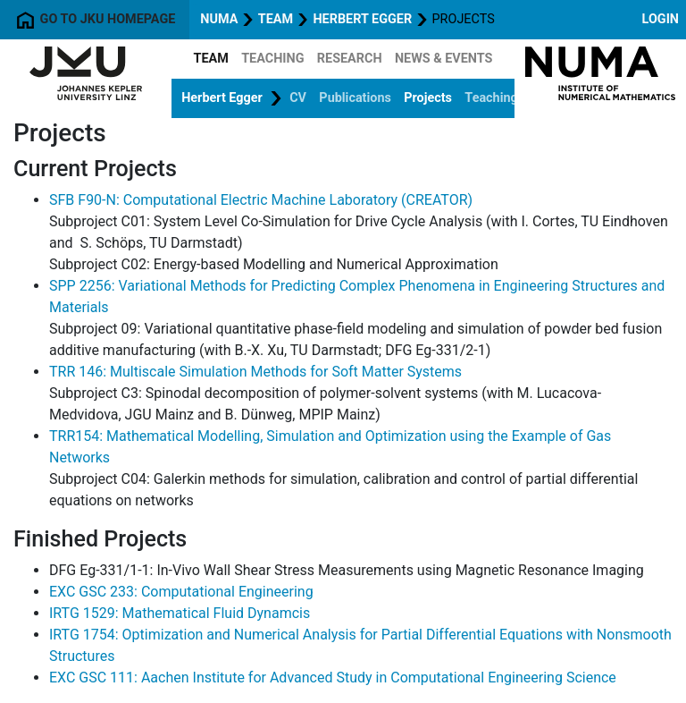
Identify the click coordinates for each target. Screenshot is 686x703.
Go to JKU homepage (94, 20)
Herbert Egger (362, 19)
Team (275, 19)
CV (297, 98)
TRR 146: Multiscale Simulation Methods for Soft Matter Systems (255, 371)
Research (349, 58)
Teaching (272, 58)
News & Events (444, 58)
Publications (355, 98)
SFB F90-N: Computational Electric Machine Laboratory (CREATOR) (261, 199)
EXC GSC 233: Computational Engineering (181, 591)
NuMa (219, 19)
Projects (428, 98)
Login (660, 19)
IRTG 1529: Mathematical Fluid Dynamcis (179, 613)
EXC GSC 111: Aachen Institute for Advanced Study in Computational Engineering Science (332, 677)
